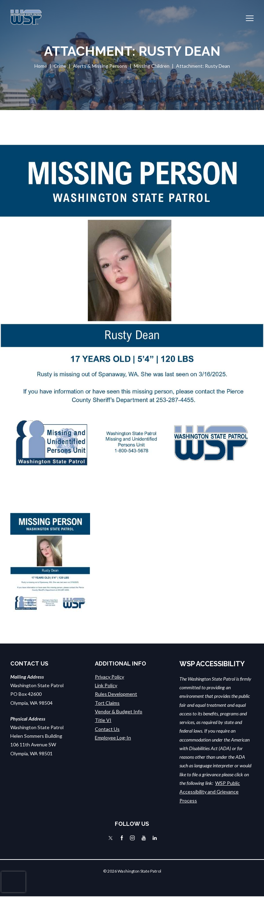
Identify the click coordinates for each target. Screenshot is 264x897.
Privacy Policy (109, 677)
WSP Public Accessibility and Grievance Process (209, 791)
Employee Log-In (113, 738)
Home (40, 66)
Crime (60, 66)
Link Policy (106, 685)
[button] (250, 17)
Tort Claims (107, 703)
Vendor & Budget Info (118, 711)
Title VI (103, 720)
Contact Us (107, 729)
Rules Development (116, 694)
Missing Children (151, 66)
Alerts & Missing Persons (100, 66)
